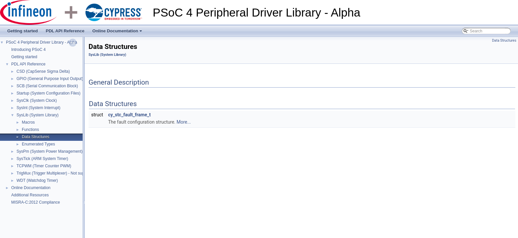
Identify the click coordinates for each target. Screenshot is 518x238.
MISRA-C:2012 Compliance (35, 202)
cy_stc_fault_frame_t (129, 114)
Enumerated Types (38, 144)
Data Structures (35, 137)
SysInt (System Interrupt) (38, 107)
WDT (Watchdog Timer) (37, 180)
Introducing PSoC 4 (28, 49)
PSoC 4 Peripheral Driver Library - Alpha (41, 42)
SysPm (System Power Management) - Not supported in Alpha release (78, 151)
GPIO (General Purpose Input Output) (50, 78)
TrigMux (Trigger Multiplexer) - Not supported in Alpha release (71, 173)
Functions (30, 129)
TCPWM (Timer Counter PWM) (44, 166)
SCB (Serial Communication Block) (47, 86)
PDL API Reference (65, 30)
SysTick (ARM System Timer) (42, 158)
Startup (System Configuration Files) (48, 93)
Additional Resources (30, 195)
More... (183, 122)
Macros (28, 122)
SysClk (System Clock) (37, 100)
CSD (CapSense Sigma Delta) (43, 71)
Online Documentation (117, 32)
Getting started (22, 30)
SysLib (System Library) (37, 115)
